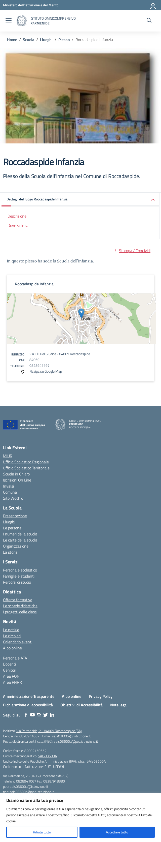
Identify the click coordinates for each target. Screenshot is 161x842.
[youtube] (32, 715)
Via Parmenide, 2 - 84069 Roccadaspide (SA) (49, 730)
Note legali (119, 705)
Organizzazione (15, 546)
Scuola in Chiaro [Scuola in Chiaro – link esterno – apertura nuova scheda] (16, 474)
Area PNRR (12, 682)
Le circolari (12, 636)
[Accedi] (153, 5)
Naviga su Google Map (45, 371)
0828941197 (39, 365)
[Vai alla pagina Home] (12, 40)
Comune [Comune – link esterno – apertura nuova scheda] (10, 492)
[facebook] (26, 715)
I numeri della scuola (20, 534)
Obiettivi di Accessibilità (81, 705)
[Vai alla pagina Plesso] (64, 40)
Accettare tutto (117, 832)
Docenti (9, 664)
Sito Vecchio (13, 498)
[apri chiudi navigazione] (9, 21)
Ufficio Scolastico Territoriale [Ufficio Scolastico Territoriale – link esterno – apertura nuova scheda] (26, 468)
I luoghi (9, 522)
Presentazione (15, 516)
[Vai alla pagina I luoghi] (46, 40)
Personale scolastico (20, 570)
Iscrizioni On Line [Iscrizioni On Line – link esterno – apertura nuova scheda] (17, 480)
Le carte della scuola (20, 540)
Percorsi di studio (17, 582)
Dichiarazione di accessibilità (28, 705)
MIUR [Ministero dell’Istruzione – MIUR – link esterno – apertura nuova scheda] (7, 456)
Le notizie (11, 630)
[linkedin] (52, 715)
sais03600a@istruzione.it (71, 736)
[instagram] (39, 715)
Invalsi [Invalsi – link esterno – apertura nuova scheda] (8, 486)
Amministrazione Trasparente (28, 696)
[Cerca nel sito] (149, 21)
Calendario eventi (17, 642)
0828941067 (29, 736)
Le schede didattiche (20, 606)
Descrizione (17, 216)
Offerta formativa (17, 600)
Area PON (11, 676)
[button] (80, 199)
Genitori (9, 670)
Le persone (12, 528)
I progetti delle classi (20, 612)
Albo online (12, 648)
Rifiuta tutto (42, 832)
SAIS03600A (47, 756)
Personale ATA (15, 658)
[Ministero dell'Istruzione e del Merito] (30, 5)
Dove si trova (18, 225)
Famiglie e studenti (18, 576)
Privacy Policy (100, 696)
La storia (10, 552)
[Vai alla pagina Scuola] (28, 40)
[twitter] (45, 715)
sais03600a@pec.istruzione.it (76, 741)
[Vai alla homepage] (22, 20)
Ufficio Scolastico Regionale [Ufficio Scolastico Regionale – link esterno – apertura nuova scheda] (26, 462)
